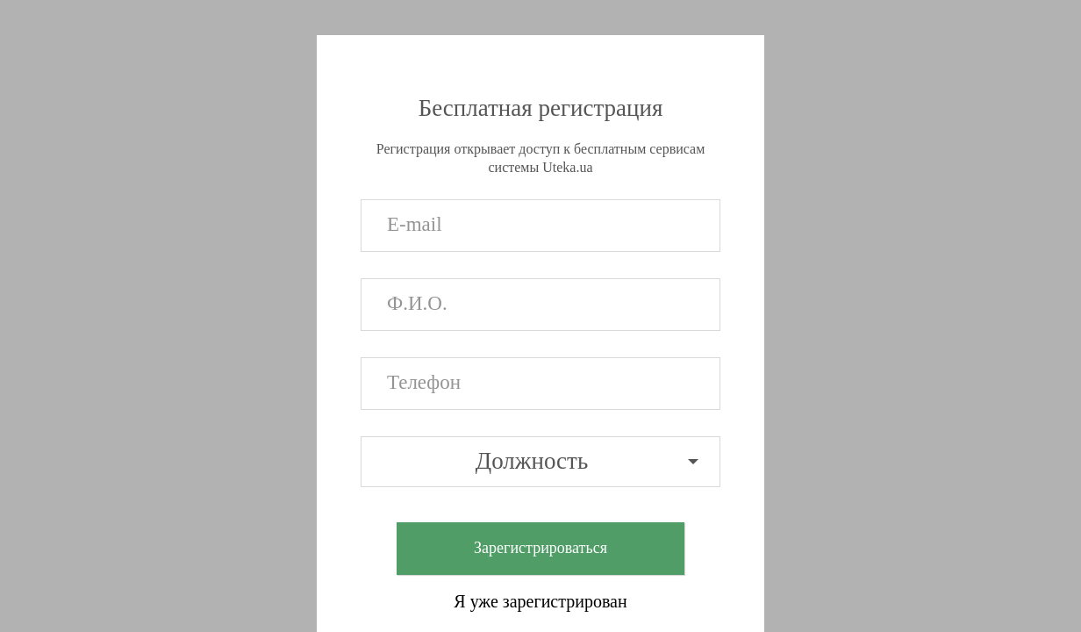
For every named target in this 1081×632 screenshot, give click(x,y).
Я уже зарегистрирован (540, 601)
